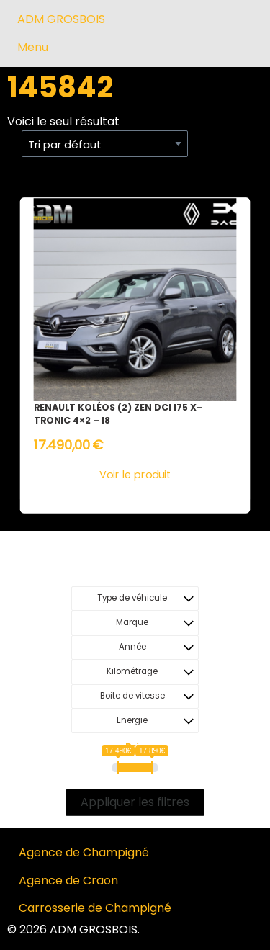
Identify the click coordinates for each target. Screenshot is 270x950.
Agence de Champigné (84, 852)
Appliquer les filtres (135, 802)
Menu (32, 47)
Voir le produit (135, 475)
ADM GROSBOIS (61, 19)
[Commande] (105, 144)
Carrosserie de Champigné (95, 908)
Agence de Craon (68, 880)
